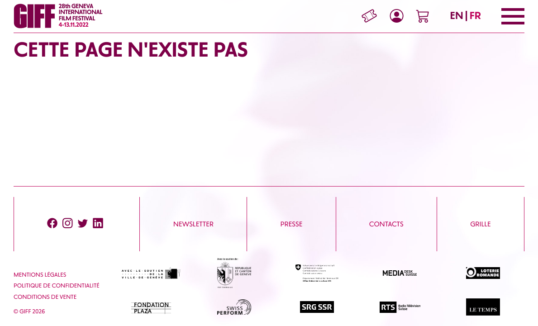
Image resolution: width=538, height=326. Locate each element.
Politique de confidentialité (57, 286)
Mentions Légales (40, 275)
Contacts (386, 224)
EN (456, 16)
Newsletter (193, 224)
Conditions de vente (45, 297)
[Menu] (512, 16)
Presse (292, 224)
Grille (480, 224)
